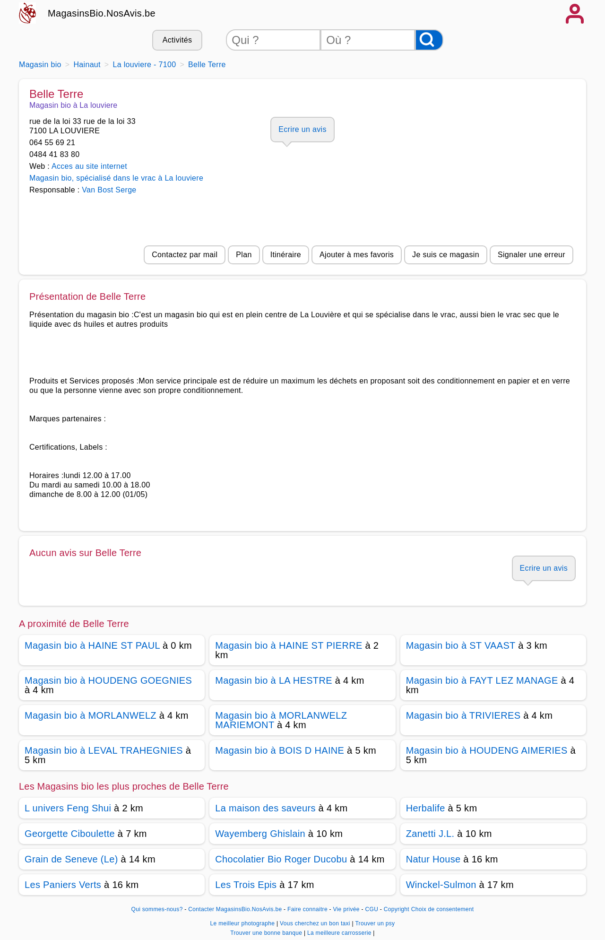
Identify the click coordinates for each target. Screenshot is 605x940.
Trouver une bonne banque (267, 933)
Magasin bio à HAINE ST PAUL (92, 645)
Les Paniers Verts (63, 884)
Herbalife (425, 808)
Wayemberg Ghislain (260, 833)
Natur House (433, 859)
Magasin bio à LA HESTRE (273, 680)
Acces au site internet (89, 166)
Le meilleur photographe (243, 923)
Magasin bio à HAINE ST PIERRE (288, 645)
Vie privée (346, 909)
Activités (177, 40)
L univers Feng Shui (68, 808)
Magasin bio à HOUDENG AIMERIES (487, 750)
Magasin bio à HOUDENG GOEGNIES (108, 680)
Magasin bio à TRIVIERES (463, 715)
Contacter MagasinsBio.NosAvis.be (235, 909)
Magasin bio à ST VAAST (461, 645)
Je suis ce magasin (445, 255)
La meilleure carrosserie (340, 933)
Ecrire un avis (302, 129)
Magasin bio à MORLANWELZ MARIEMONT (281, 720)
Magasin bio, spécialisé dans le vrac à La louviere (116, 178)
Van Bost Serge (109, 190)
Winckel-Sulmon (441, 884)
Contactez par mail (184, 255)
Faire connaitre (307, 909)
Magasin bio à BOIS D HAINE (279, 750)
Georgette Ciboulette (70, 833)
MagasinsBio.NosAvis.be (102, 13)
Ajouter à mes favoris (357, 255)
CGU (372, 909)
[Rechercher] (429, 40)
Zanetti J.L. (430, 833)
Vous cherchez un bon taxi (316, 923)
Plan (243, 255)
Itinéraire (285, 255)
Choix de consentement (442, 909)
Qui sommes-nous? (157, 909)
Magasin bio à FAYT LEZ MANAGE (482, 680)
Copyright (396, 909)
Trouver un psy (375, 923)
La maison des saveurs (265, 808)
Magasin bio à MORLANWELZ (90, 715)
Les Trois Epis (246, 884)
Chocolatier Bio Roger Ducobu (281, 859)
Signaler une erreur (531, 255)
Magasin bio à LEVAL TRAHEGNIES (104, 750)
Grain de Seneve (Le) (71, 859)
